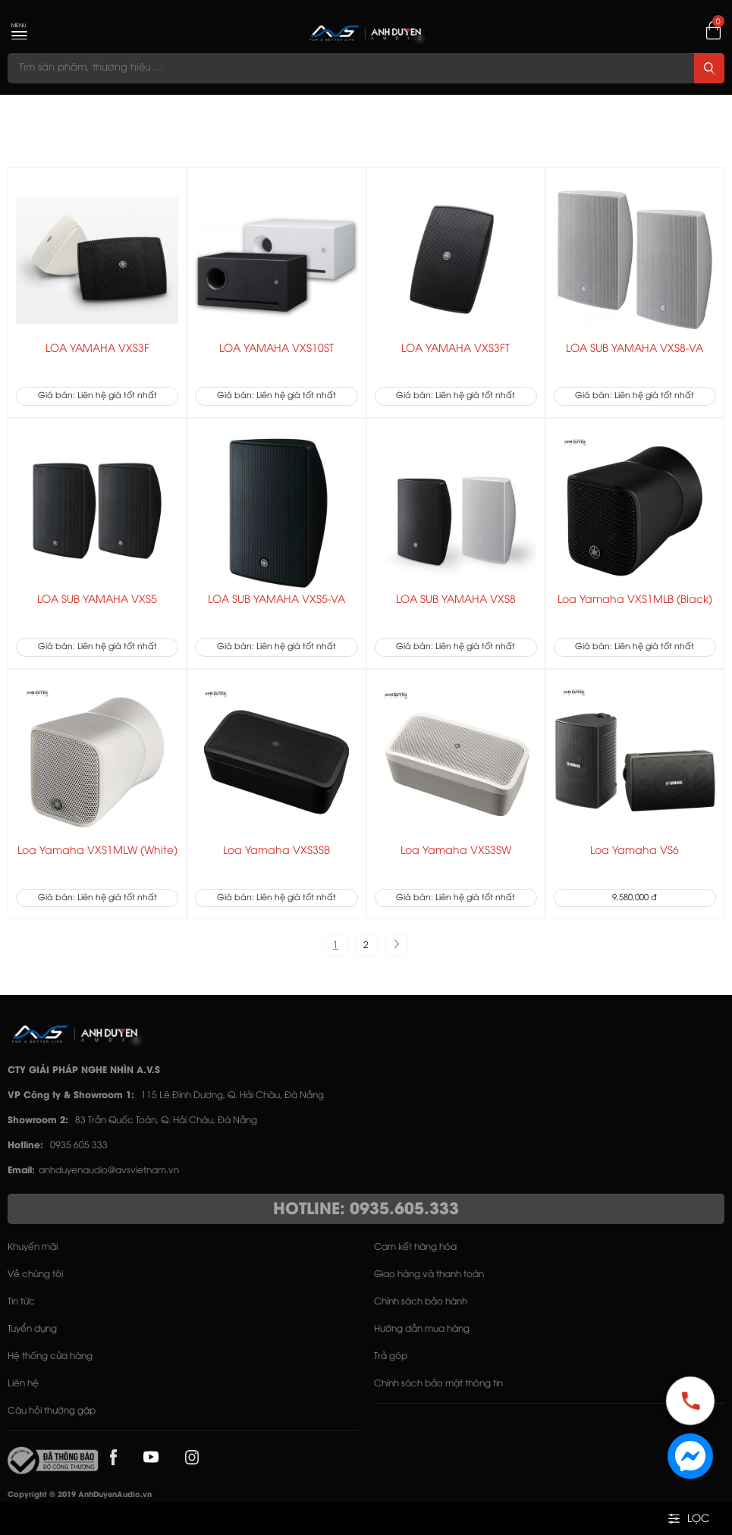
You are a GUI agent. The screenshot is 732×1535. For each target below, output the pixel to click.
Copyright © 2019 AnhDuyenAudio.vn (80, 1495)
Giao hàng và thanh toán (429, 1274)
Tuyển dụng (32, 1329)
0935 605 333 (79, 1145)
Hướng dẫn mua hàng (422, 1329)
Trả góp (390, 1356)
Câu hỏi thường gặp (52, 1411)
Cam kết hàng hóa (415, 1247)
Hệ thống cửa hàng (50, 1356)
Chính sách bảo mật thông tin (438, 1384)
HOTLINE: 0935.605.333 (366, 1209)
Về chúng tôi (35, 1274)
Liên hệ (23, 1384)
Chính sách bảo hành (420, 1302)
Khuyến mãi (33, 1247)
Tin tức (21, 1302)
